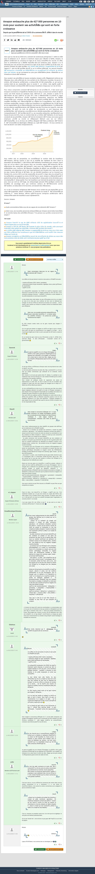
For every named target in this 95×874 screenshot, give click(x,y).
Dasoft (12, 412)
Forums (8, 1)
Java (46, 4)
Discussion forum (80, 93)
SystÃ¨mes (88, 4)
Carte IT (70, 6)
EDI (58, 4)
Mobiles (82, 4)
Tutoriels (16, 1)
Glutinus (12, 628)
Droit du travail (52, 6)
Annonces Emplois (62, 6)
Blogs (28, 1)
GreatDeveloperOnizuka (12, 514)
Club (69, 1)
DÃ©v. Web (52, 4)
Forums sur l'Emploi (17, 6)
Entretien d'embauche (32, 6)
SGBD (71, 4)
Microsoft (40, 4)
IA (31, 4)
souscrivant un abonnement (40, 246)
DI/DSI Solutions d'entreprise (16, 4)
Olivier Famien (26, 37)
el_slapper (12, 496)
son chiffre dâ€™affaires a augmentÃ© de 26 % (44, 68)
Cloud (27, 4)
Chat (34, 1)
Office (76, 4)
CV (24, 6)
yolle (12, 765)
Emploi (50, 1)
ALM (35, 4)
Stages (75, 6)
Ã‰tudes (57, 1)
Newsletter (41, 1)
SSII (46, 6)
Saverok (12, 351)
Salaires (41, 6)
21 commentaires (37, 37)
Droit (64, 1)
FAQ (23, 1)
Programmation (64, 4)
